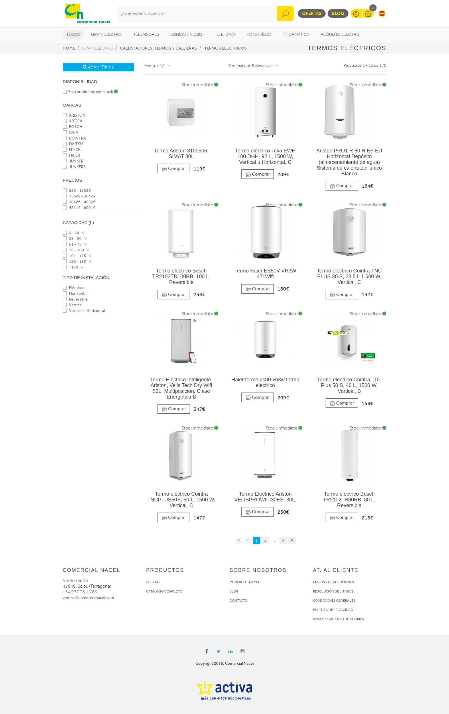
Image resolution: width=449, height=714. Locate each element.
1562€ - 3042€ (79, 196)
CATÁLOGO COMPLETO (164, 591)
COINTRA (74, 138)
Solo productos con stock (90, 91)
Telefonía (224, 34)
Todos (73, 34)
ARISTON (74, 115)
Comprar (174, 169)
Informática (296, 34)
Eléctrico (73, 287)
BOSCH (72, 126)
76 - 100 (73, 250)
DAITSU (73, 144)
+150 (70, 267)
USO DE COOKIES (350, 619)
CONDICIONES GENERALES (334, 601)
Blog (338, 13)
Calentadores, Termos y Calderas (158, 48)
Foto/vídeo (259, 34)
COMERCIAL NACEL (245, 582)
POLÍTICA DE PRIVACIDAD (333, 610)
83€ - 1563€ (77, 190)
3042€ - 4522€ (79, 201)
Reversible (75, 299)
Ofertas (311, 13)
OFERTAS (153, 582)
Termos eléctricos (225, 48)
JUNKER (73, 161)
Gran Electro (106, 34)
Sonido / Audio (186, 34)
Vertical (72, 305)
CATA (70, 132)
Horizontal (75, 293)
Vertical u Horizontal (84, 310)
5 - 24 (71, 232)
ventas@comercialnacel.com (88, 597)
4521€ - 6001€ (79, 207)
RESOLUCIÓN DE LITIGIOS (333, 591)
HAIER (71, 155)
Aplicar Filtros (98, 67)
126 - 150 (74, 261)
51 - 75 (72, 244)
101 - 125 (74, 255)
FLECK (71, 149)
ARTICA (72, 121)
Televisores (146, 34)
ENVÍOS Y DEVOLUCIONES (333, 582)
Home (69, 48)
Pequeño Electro (340, 34)
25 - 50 (72, 238)
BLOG (234, 591)
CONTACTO (238, 601)
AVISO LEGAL (323, 619)
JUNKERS (74, 166)
